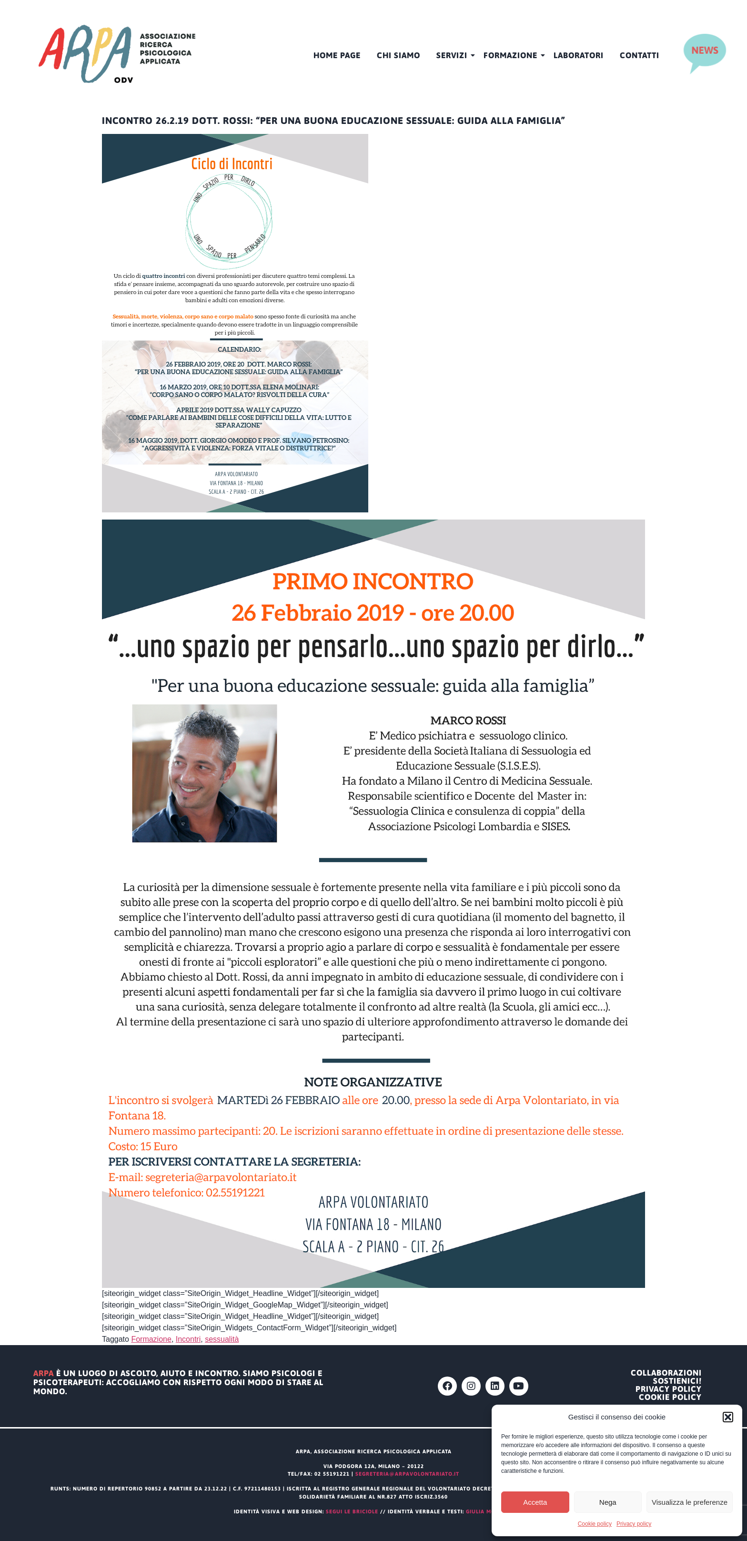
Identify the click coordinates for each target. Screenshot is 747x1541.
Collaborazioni (666, 1373)
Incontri (188, 1339)
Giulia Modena (489, 1511)
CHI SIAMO (398, 55)
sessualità (222, 1339)
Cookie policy (595, 1524)
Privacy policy (633, 1524)
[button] (728, 1417)
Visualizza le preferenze (689, 1502)
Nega (607, 1502)
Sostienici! (677, 1381)
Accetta (535, 1502)
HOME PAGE (337, 55)
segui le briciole (352, 1511)
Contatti (639, 55)
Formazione (512, 55)
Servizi (453, 55)
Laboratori (579, 55)
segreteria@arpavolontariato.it (407, 1474)
